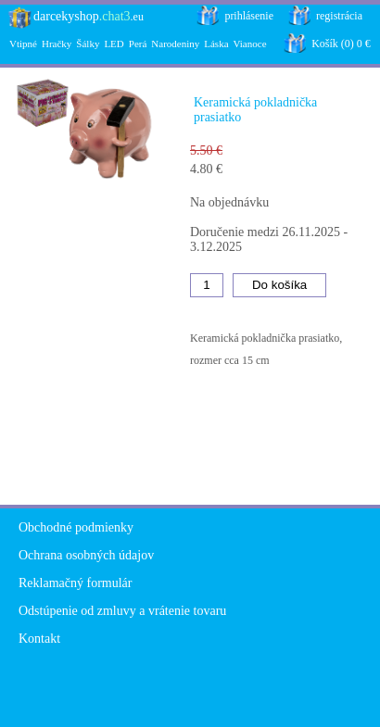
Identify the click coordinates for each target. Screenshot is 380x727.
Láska (216, 43)
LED (113, 43)
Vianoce (250, 43)
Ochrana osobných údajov (86, 555)
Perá (138, 43)
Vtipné (23, 43)
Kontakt (39, 639)
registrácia (339, 15)
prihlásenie (248, 15)
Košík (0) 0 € (341, 43)
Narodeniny (175, 43)
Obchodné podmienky (76, 527)
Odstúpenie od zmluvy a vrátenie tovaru (122, 611)
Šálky (87, 43)
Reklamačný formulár (75, 583)
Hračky (56, 43)
